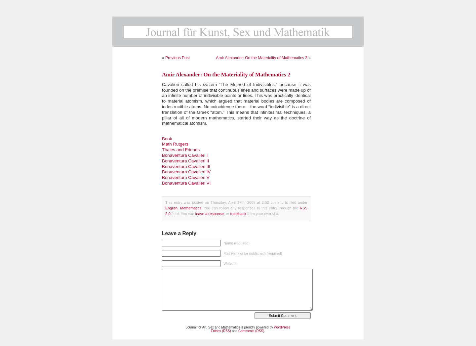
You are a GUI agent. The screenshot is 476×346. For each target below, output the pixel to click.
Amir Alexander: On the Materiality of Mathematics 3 (261, 58)
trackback (238, 214)
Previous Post (177, 58)
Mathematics (190, 208)
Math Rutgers (175, 144)
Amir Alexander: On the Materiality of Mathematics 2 (226, 74)
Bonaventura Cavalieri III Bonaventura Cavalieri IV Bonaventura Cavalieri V (186, 172)
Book (167, 138)
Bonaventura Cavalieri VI (186, 183)
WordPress (282, 327)
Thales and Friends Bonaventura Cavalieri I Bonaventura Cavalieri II (185, 155)
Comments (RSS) (251, 331)
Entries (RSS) (221, 331)
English (171, 208)
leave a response (209, 214)
